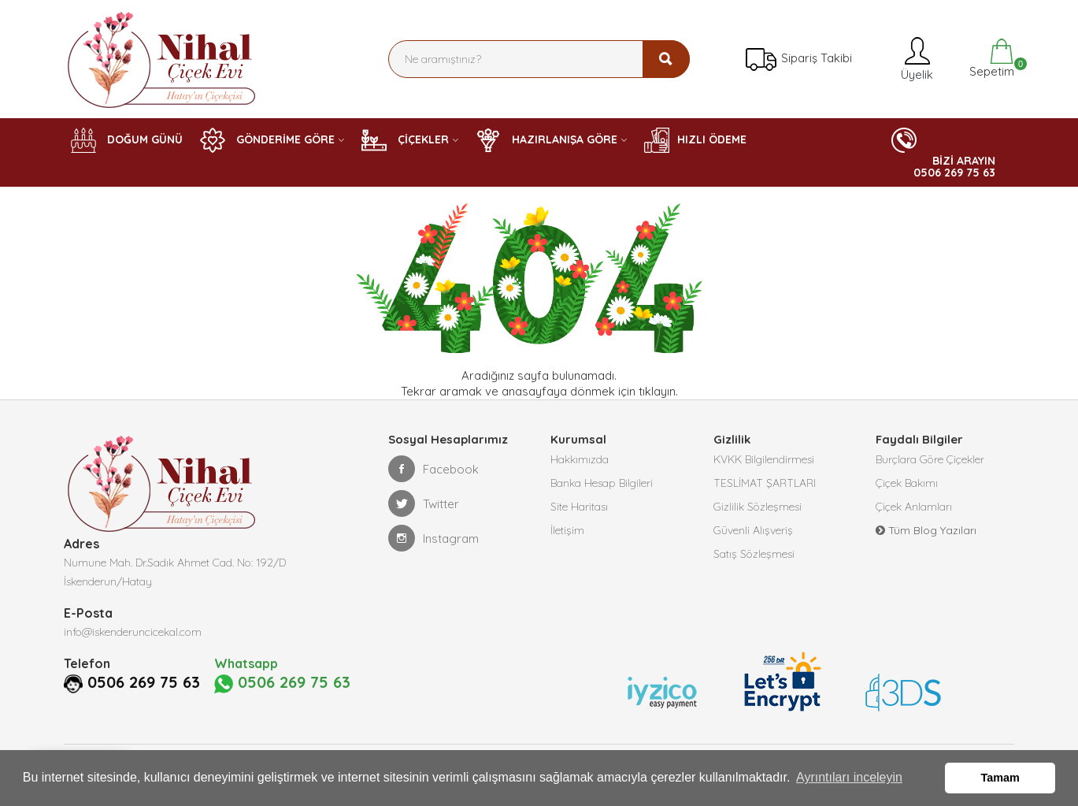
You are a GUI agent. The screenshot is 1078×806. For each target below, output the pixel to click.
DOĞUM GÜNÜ (127, 140)
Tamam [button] (1000, 777)
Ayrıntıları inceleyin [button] (849, 777)
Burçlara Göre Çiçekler (930, 459)
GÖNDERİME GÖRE (267, 140)
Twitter (423, 503)
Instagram (433, 538)
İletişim (567, 530)
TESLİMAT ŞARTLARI (764, 483)
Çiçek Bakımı (907, 483)
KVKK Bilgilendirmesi (763, 459)
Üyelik (915, 58)
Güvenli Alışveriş (753, 530)
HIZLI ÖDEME (695, 140)
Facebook (433, 468)
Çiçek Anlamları (914, 507)
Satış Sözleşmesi (754, 554)
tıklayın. (658, 391)
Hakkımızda (579, 459)
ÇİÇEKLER (405, 140)
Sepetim (990, 59)
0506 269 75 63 (143, 682)
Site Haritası (579, 507)
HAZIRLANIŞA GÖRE (546, 140)
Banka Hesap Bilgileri (601, 483)
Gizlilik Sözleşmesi (757, 507)
